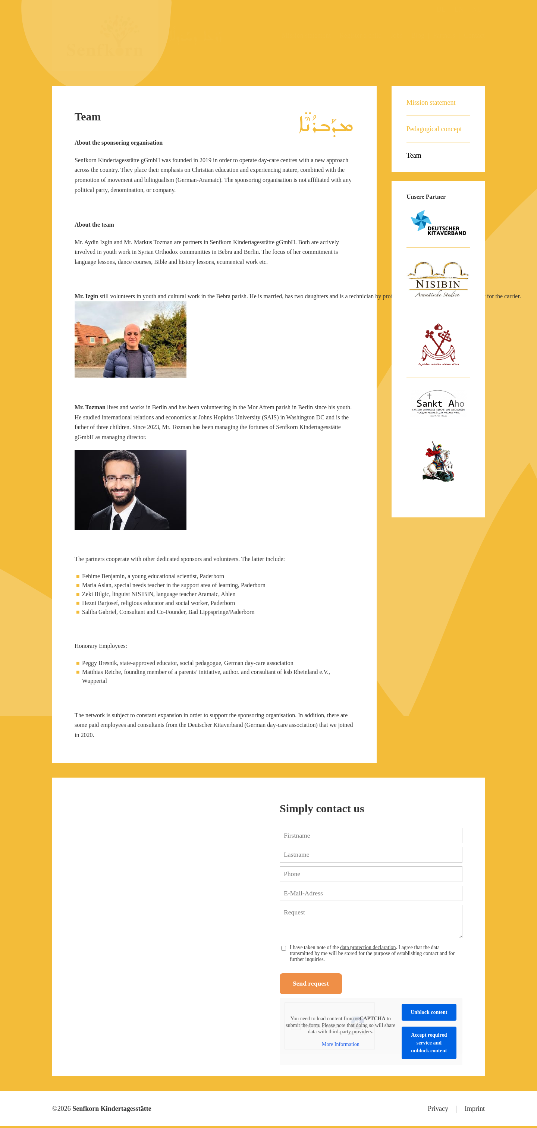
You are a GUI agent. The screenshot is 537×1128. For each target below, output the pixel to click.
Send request (313, 985)
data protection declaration (368, 948)
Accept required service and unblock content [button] (429, 1044)
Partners (444, 35)
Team (413, 155)
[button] (16, 1111)
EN (458, 9)
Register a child (361, 35)
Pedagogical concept (434, 129)
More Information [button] (340, 1046)
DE (441, 9)
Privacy (438, 1110)
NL (476, 9)
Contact (474, 35)
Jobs (396, 35)
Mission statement (306, 35)
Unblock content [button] (429, 1014)
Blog (417, 35)
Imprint (475, 1110)
